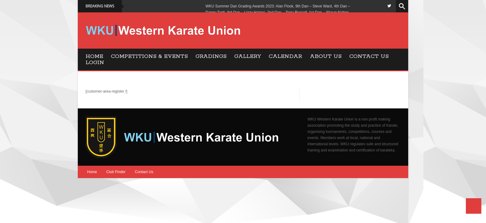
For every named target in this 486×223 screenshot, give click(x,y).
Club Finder (116, 172)
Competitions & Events (149, 56)
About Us (326, 56)
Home (94, 56)
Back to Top (473, 206)
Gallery (247, 56)
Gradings (211, 56)
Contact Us (369, 56)
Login (95, 62)
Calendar (285, 56)
